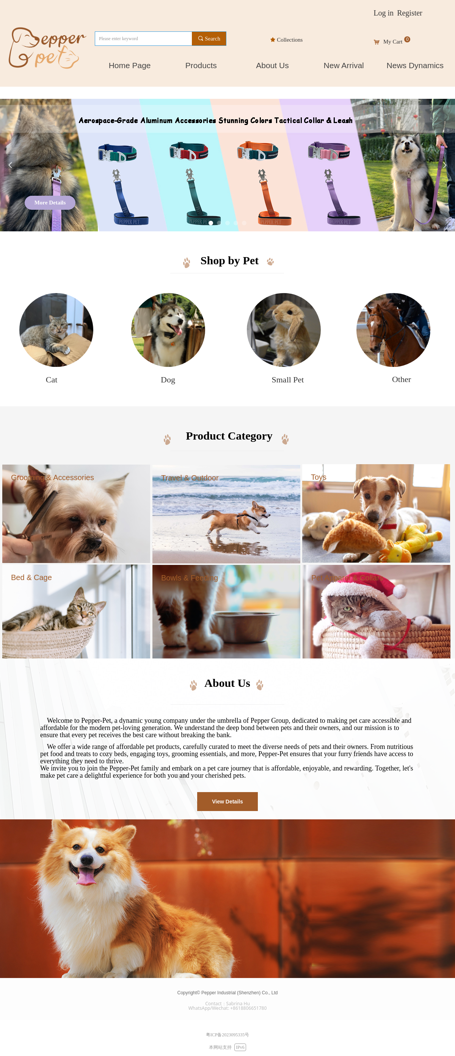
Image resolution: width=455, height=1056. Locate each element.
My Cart (392, 42)
